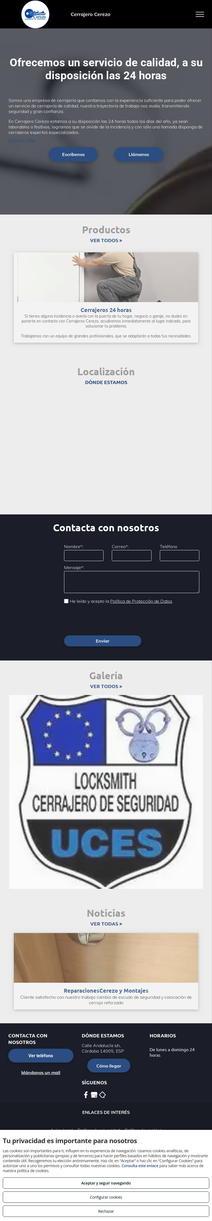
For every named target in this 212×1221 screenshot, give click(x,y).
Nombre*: (73, 546)
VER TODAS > (106, 923)
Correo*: (120, 546)
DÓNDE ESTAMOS (106, 382)
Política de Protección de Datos (141, 601)
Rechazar (106, 1211)
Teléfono (168, 546)
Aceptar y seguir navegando (106, 1183)
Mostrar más (22, 140)
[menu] (200, 14)
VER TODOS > (106, 240)
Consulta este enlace (139, 1165)
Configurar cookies (106, 1197)
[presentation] (106, 619)
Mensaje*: (74, 567)
